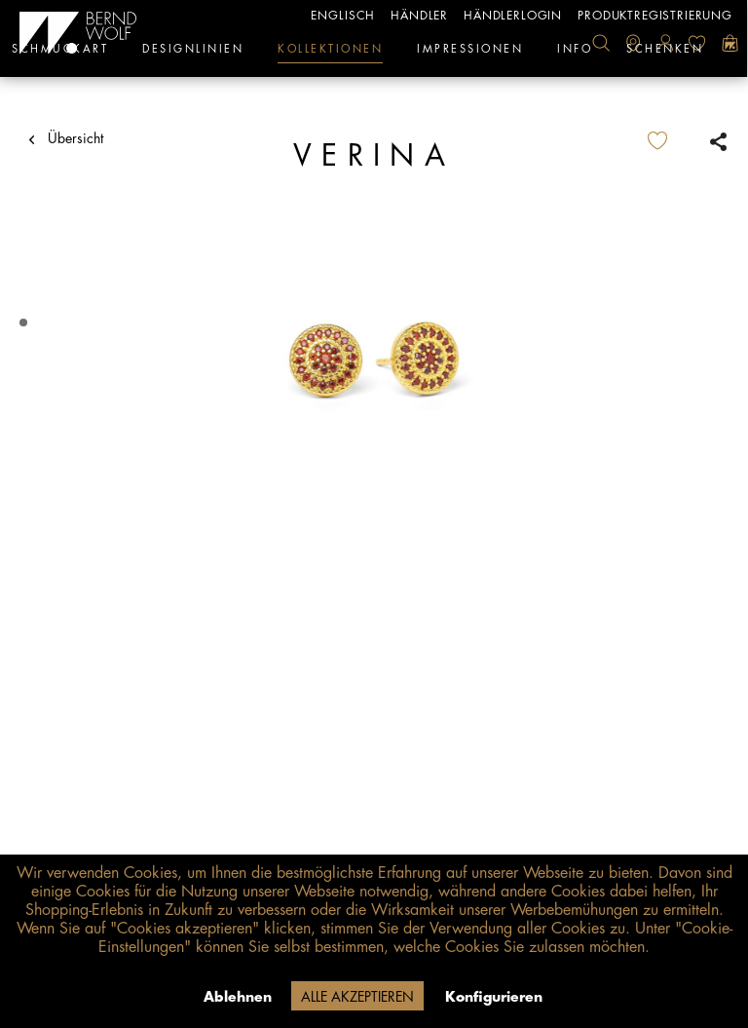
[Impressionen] (470, 53)
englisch (343, 15)
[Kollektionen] (330, 53)
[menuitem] (601, 43)
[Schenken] (665, 53)
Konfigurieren (493, 997)
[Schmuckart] (60, 53)
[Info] (574, 53)
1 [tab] (25, 323)
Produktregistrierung (655, 15)
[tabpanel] (374, 360)
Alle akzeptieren (357, 997)
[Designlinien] (193, 53)
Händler (419, 15)
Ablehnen (238, 997)
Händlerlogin (513, 15)
